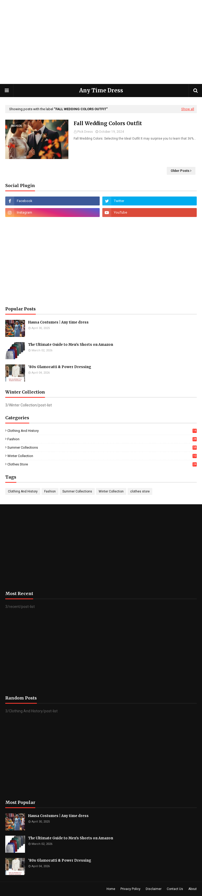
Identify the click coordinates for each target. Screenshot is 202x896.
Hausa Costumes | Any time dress (58, 322)
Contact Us (175, 889)
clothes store (102, 464)
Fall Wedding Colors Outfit (108, 123)
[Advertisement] (101, 42)
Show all (187, 109)
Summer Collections (102, 447)
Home (111, 889)
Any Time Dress (101, 90)
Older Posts (180, 171)
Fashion (102, 439)
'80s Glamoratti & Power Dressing (59, 367)
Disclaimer (153, 889)
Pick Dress (85, 132)
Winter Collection (102, 456)
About (192, 889)
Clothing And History (102, 431)
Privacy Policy (130, 889)
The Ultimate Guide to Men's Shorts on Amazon (70, 344)
